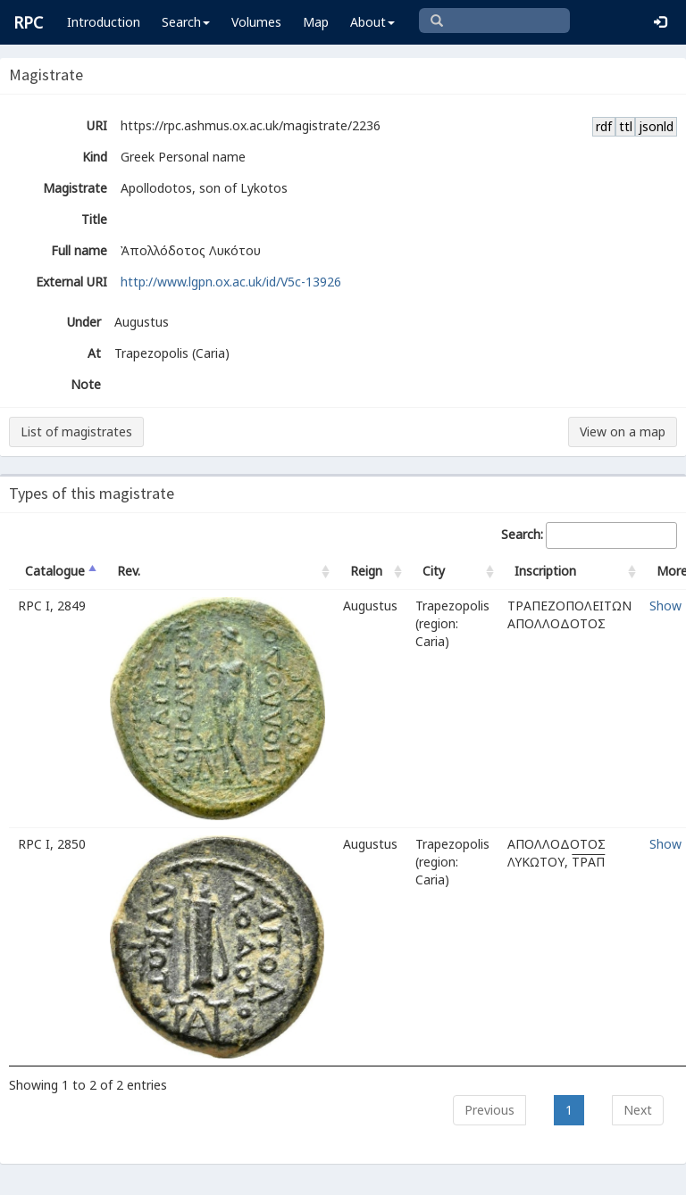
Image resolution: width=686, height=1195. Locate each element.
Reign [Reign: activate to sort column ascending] (366, 570)
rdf (604, 126)
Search (186, 21)
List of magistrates (76, 431)
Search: (589, 535)
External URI (71, 281)
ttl (625, 126)
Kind (94, 156)
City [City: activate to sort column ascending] (433, 570)
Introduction (103, 21)
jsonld (656, 126)
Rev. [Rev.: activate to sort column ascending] (128, 570)
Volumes (256, 21)
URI (97, 125)
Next (637, 1109)
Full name (79, 250)
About (372, 21)
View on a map (622, 431)
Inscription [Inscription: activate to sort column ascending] (545, 570)
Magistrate (75, 187)
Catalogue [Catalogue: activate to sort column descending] (55, 570)
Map (316, 21)
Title (94, 219)
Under (84, 321)
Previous (489, 1109)
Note (86, 384)
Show (665, 605)
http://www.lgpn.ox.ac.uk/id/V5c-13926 (231, 281)
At (94, 352)
